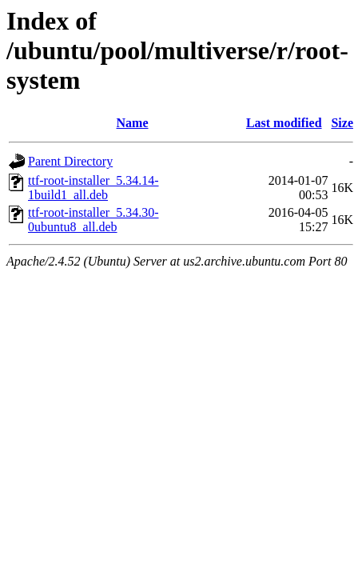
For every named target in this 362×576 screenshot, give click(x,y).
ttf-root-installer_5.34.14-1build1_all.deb (93, 188)
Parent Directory (70, 161)
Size (342, 123)
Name (133, 123)
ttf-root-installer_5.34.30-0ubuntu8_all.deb (93, 220)
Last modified (284, 123)
